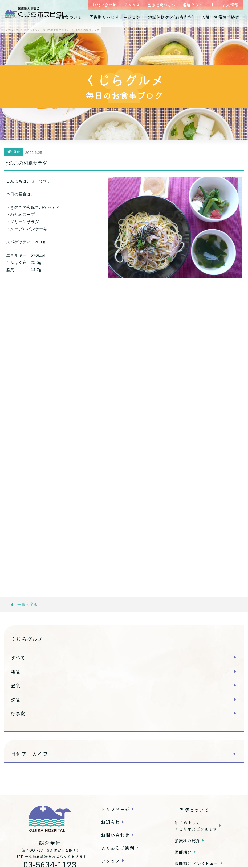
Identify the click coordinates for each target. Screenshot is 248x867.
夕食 (15, 699)
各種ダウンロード (199, 4)
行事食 (18, 713)
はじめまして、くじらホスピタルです (195, 825)
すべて (18, 657)
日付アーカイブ (29, 754)
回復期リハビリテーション (114, 17)
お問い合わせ (104, 4)
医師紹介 (183, 852)
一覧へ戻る (24, 604)
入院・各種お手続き (220, 17)
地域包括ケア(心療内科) (171, 17)
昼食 (15, 685)
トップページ (115, 809)
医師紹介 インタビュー (196, 863)
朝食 (15, 671)
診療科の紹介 (187, 840)
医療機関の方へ (161, 4)
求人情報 (230, 4)
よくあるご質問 (117, 847)
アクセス (132, 4)
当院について (69, 17)
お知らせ (110, 821)
